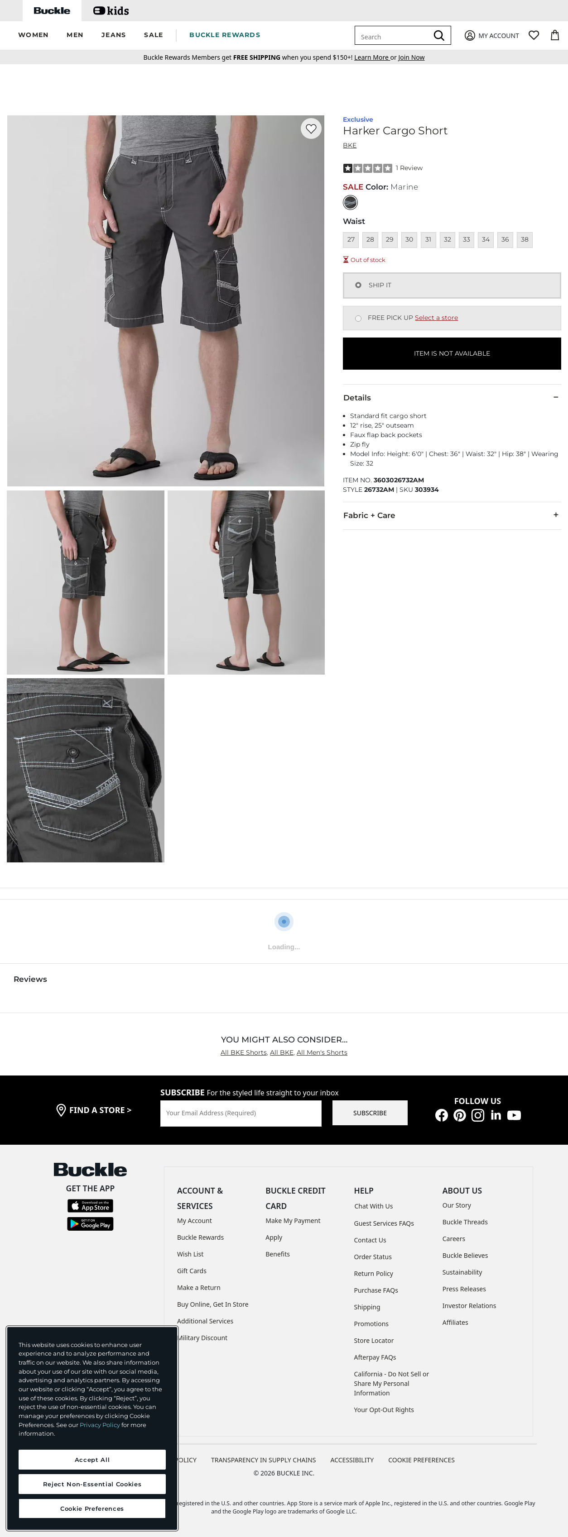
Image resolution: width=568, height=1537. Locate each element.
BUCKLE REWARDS (224, 35)
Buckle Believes (465, 1255)
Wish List (190, 1254)
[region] (92, 1428)
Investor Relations (469, 1305)
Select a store (436, 318)
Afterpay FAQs (375, 1357)
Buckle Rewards (200, 1237)
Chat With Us (374, 1206)
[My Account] (491, 35)
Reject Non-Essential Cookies (92, 1484)
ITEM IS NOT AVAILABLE (452, 353)
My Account (194, 1220)
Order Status (373, 1256)
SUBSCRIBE (370, 1113)
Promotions (371, 1323)
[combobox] (393, 35)
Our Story (457, 1205)
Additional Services (205, 1321)
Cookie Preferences (421, 1460)
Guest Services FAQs (384, 1223)
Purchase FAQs (376, 1290)
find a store (100, 1109)
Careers (454, 1238)
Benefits (277, 1254)
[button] (33, 35)
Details (452, 397)
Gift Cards (192, 1270)
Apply (273, 1237)
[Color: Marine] (350, 202)
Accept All (92, 1459)
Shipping (367, 1307)
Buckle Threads (465, 1222)
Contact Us (370, 1240)
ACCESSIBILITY (352, 1460)
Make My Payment (292, 1220)
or (376, 57)
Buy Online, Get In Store (213, 1304)
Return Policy (373, 1273)
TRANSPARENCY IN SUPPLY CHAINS (263, 1460)
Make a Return (199, 1287)
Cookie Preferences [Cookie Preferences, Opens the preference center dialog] (92, 1508)
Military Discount (202, 1337)
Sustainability (462, 1272)
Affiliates (455, 1322)
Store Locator (374, 1340)
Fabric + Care (452, 515)
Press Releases (464, 1289)
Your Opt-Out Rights (384, 1409)
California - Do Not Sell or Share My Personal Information (391, 1383)
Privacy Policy (100, 1424)
